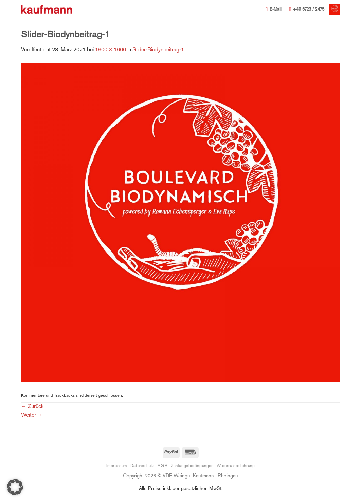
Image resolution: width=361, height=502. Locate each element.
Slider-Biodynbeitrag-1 (158, 50)
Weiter (32, 415)
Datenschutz (142, 466)
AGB (162, 466)
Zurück (32, 406)
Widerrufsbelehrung (236, 466)
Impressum (116, 466)
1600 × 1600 (110, 50)
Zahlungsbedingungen (192, 466)
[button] (334, 9)
